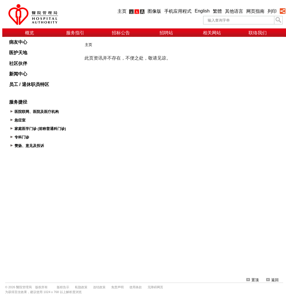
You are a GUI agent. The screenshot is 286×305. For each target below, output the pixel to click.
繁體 (217, 11)
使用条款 (135, 287)
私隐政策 (81, 287)
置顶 (252, 280)
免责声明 (117, 287)
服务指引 (75, 32)
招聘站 (166, 32)
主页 (122, 11)
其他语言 (234, 11)
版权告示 (63, 287)
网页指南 (255, 11)
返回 (272, 280)
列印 (272, 11)
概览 (29, 32)
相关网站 (212, 32)
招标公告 (121, 32)
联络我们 (258, 32)
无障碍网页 (155, 287)
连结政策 (99, 287)
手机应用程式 (178, 11)
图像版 (154, 11)
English (202, 11)
